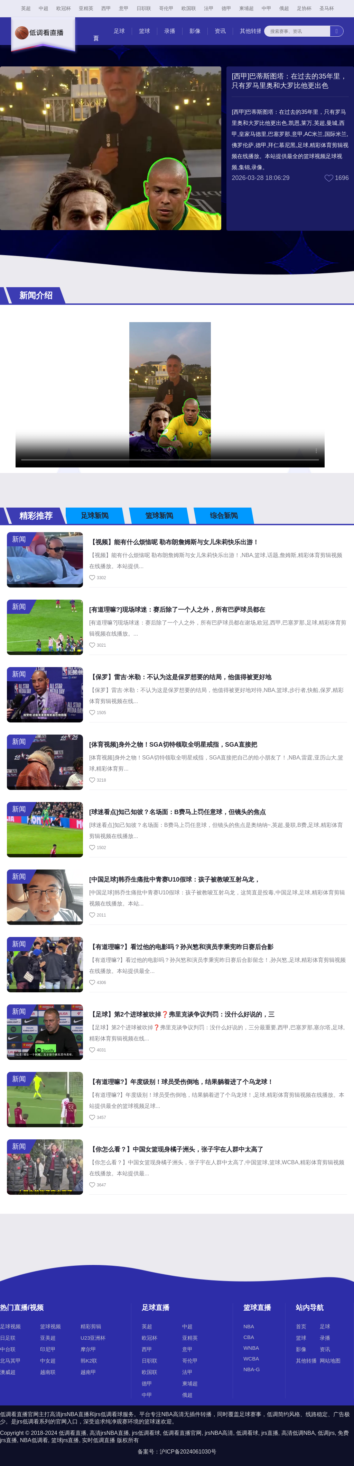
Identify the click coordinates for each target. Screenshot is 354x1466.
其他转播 (251, 31)
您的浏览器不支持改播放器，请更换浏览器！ (170, 394)
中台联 (8, 1349)
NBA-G (251, 1369)
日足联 (8, 1338)
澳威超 (8, 1372)
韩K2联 (89, 1361)
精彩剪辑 (91, 1326)
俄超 (284, 8)
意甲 (124, 8)
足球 (119, 31)
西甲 (106, 8)
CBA (248, 1337)
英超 (26, 8)
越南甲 (88, 1372)
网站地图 (330, 1361)
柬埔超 (246, 8)
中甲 (266, 8)
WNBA (251, 1348)
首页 (301, 1326)
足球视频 (10, 1326)
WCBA (251, 1359)
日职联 (144, 8)
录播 (169, 31)
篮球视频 (50, 1326)
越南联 (48, 1372)
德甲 (226, 8)
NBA (248, 1326)
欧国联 (188, 8)
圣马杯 (326, 8)
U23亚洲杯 (93, 1338)
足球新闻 (94, 515)
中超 (43, 8)
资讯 (220, 31)
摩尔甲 (88, 1349)
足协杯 (304, 8)
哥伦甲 (166, 8)
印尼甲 (48, 1349)
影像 (195, 31)
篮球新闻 (159, 515)
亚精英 (86, 8)
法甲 (209, 8)
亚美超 (48, 1338)
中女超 (48, 1361)
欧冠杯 (63, 8)
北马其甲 (10, 1361)
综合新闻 (223, 515)
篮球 (144, 31)
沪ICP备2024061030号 (188, 1452)
